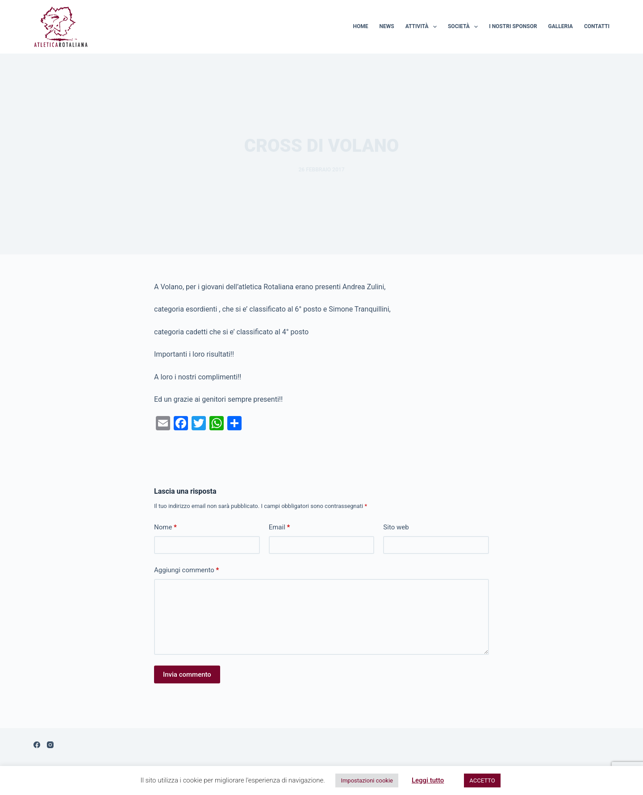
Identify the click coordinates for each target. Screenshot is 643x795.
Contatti (597, 26)
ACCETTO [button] (482, 780)
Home (360, 26)
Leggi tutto (428, 780)
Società (464, 26)
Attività (422, 26)
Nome (165, 527)
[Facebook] (36, 744)
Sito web (396, 527)
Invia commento (187, 674)
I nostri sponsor (513, 26)
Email (279, 527)
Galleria (560, 26)
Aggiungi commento (186, 570)
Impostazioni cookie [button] (367, 780)
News (387, 26)
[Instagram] (50, 744)
